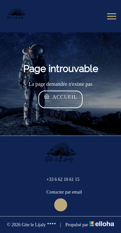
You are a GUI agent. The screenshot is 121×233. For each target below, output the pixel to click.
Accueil (60, 97)
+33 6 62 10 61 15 (59, 179)
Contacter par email (60, 192)
